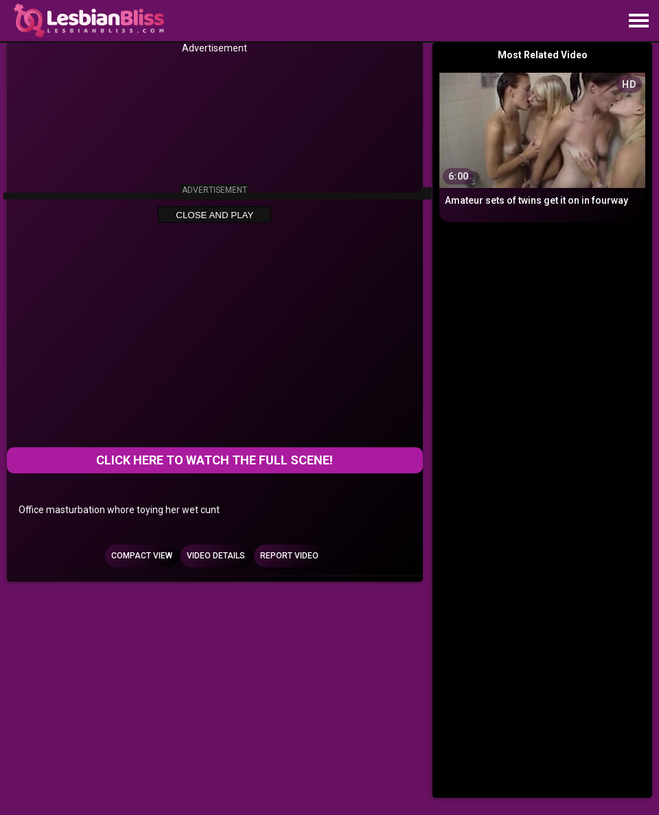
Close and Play (214, 215)
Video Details (216, 555)
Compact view (141, 555)
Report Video (289, 555)
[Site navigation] (638, 21)
